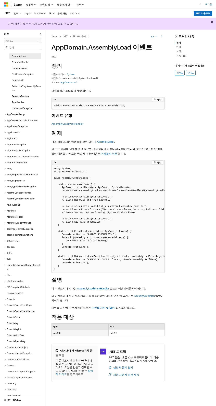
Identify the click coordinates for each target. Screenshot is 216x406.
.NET (65, 36)
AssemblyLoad (105, 141)
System (71, 74)
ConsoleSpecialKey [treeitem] (16, 341)
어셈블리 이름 (109, 153)
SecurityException (144, 295)
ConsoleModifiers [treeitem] (15, 335)
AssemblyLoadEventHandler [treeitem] (21, 198)
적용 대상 (181, 55)
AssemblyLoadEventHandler (67, 123)
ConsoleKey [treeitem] (12, 323)
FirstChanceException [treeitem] (22, 74)
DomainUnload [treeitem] (19, 68)
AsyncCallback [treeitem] (14, 204)
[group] (108, 219)
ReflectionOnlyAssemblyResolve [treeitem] (26, 88)
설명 (178, 51)
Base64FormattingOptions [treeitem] (20, 234)
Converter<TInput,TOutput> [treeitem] (21, 371)
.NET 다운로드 (203, 13)
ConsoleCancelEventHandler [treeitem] (21, 311)
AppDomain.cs (67, 82)
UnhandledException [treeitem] (22, 108)
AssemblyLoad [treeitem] (19, 55)
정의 (178, 42)
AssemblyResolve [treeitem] (20, 62)
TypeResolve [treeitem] (18, 102)
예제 (178, 46)
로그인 (208, 4)
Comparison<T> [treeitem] (15, 293)
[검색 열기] (200, 4)
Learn (55, 36)
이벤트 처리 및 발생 (103, 307)
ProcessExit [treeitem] (17, 80)
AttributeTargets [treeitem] (15, 216)
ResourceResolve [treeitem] (20, 96)
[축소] (40, 34)
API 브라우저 (79, 36)
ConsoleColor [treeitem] (13, 317)
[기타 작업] (162, 36)
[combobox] (22, 40)
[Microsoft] (6, 4)
